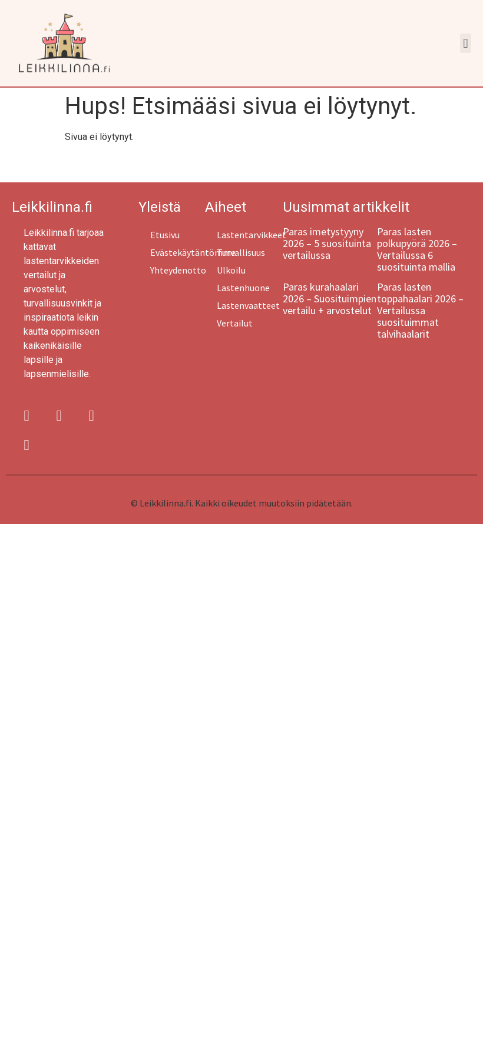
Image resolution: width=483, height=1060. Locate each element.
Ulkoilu (231, 270)
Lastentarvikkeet (250, 235)
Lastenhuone (243, 288)
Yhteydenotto (177, 270)
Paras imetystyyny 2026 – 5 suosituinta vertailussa (327, 243)
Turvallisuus (241, 252)
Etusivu (165, 235)
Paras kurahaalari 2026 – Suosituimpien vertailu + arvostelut (329, 298)
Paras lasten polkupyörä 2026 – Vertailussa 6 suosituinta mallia (417, 249)
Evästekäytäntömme (177, 252)
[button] (465, 43)
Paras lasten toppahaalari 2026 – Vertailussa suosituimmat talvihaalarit (420, 310)
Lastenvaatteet (248, 305)
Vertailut (235, 323)
